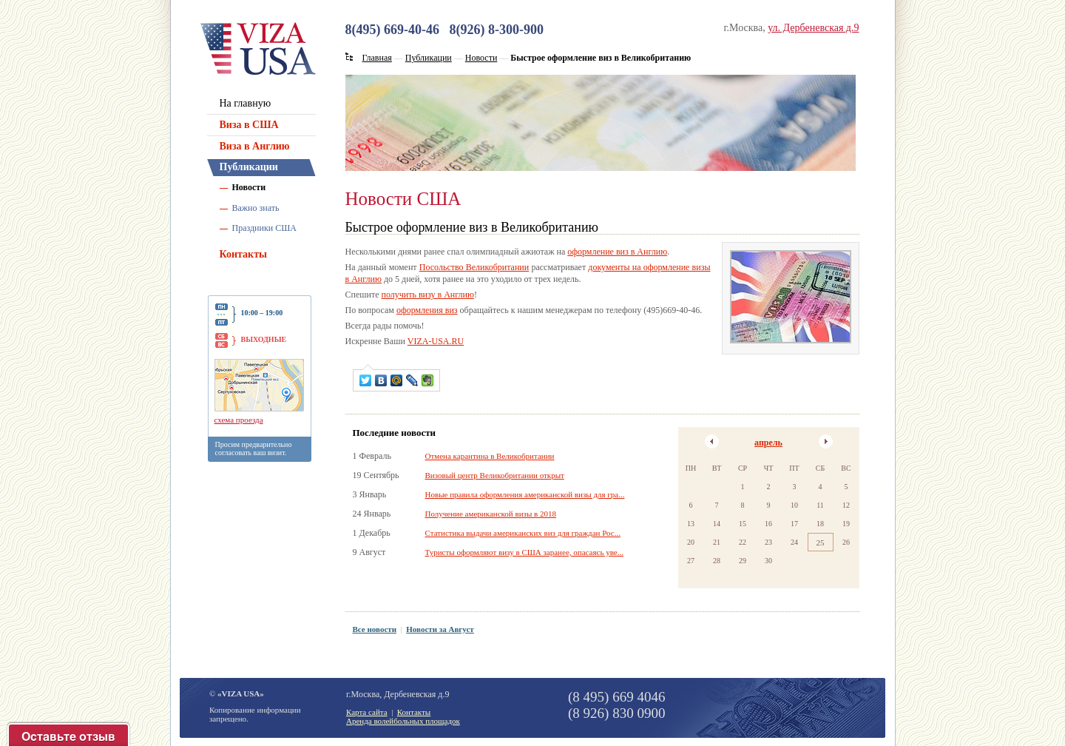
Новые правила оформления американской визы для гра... (525, 494)
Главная (377, 58)
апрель (768, 442)
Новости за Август (440, 629)
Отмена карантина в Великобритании (490, 455)
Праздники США (264, 228)
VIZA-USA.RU (436, 341)
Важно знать (256, 208)
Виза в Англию (255, 146)
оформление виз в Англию (617, 251)
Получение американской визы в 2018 (490, 513)
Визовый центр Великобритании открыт (494, 475)
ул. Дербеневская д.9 (813, 27)
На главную (245, 103)
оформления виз (427, 310)
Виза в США (249, 124)
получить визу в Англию (427, 294)
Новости (249, 187)
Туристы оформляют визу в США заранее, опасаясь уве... (524, 552)
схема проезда (238, 419)
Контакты (243, 254)
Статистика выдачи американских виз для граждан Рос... (523, 532)
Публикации (249, 166)
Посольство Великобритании (474, 267)
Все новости (375, 629)
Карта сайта (367, 712)
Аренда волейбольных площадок (403, 720)
